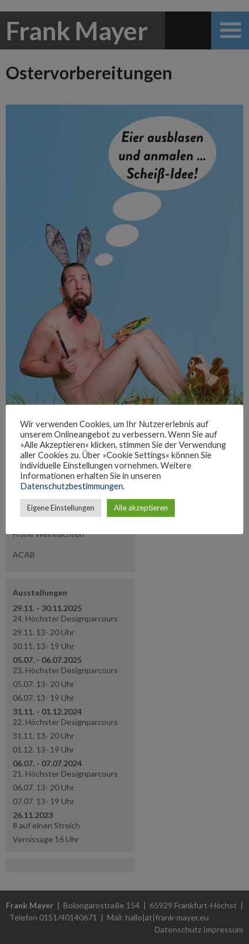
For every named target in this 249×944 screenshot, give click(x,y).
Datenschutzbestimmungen (71, 486)
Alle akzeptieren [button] (141, 507)
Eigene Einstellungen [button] (60, 507)
